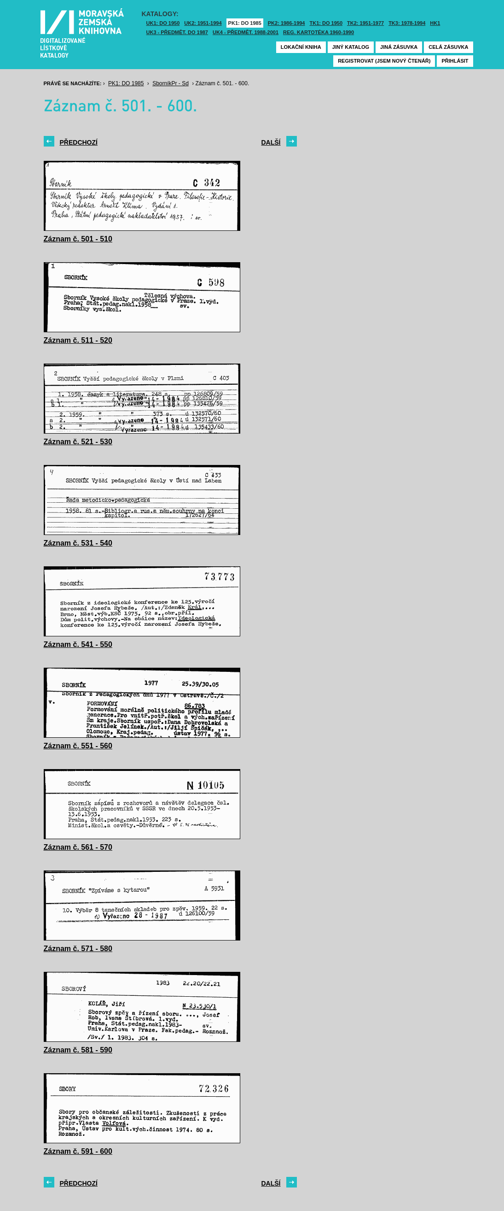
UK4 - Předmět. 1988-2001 (245, 32)
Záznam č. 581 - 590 (78, 1050)
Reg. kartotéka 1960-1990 (318, 32)
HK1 (435, 23)
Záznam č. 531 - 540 (78, 543)
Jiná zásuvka (398, 47)
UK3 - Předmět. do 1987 (177, 32)
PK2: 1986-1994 (286, 23)
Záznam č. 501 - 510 (78, 239)
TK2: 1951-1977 (365, 23)
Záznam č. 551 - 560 (78, 746)
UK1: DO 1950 (163, 23)
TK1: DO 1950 (326, 23)
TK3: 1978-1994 (406, 23)
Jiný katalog (350, 47)
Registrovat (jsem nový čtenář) (384, 61)
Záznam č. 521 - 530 (78, 442)
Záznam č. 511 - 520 (78, 340)
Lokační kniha (301, 47)
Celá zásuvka (448, 47)
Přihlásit (454, 61)
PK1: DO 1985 (244, 23)
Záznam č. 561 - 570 (78, 847)
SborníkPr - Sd (170, 83)
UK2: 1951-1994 (202, 23)
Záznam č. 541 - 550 (78, 644)
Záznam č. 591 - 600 (78, 1151)
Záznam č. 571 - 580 (78, 948)
